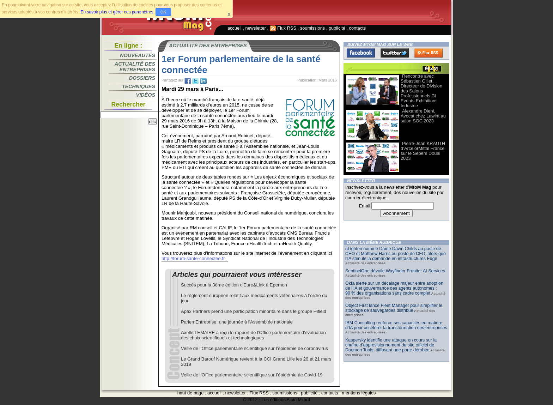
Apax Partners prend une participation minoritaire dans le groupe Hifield (253, 311)
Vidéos (145, 95)
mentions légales (359, 392)
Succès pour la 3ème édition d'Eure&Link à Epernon (234, 285)
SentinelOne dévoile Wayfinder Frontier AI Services (395, 270)
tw (195, 81)
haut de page (190, 392)
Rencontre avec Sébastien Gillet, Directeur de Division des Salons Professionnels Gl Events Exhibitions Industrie (421, 90)
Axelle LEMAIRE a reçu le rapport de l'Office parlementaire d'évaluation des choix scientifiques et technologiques (253, 335)
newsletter (255, 28)
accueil (234, 28)
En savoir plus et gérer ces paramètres (116, 12)
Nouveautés (137, 55)
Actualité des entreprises (135, 66)
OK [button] (163, 12)
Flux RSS (283, 28)
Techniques (138, 86)
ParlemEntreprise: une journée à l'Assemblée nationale (237, 322)
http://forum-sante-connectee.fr (193, 258)
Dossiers (142, 78)
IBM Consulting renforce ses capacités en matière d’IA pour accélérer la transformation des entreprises (396, 325)
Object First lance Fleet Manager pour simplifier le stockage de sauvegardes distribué (393, 308)
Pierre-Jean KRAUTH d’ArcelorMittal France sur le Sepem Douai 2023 (423, 151)
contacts (357, 28)
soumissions (312, 28)
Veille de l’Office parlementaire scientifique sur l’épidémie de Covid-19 (252, 374)
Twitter (395, 53)
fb (187, 81)
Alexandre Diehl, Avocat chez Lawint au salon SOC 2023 (423, 115)
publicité (337, 28)
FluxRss (428, 53)
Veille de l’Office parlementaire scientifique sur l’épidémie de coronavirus (254, 348)
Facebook (361, 53)
